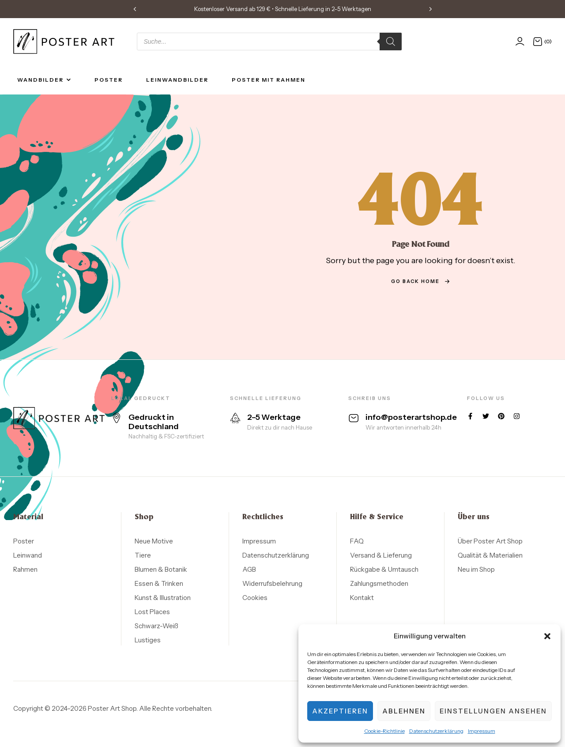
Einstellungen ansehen (493, 711)
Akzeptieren (340, 711)
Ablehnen (404, 711)
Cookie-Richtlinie (384, 731)
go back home (420, 281)
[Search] (391, 41)
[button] (547, 636)
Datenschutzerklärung (436, 731)
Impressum (481, 731)
